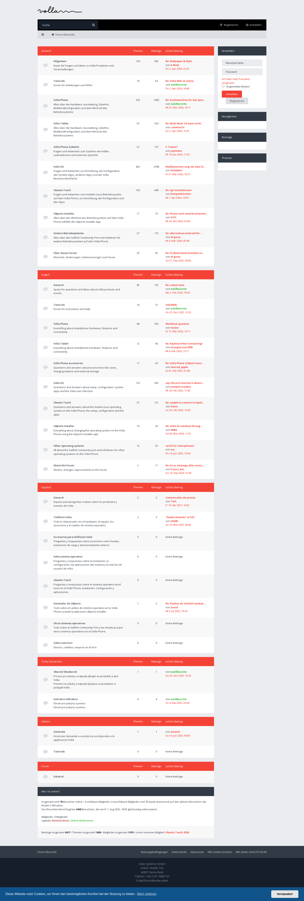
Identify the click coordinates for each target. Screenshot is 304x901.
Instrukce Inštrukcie (66, 699)
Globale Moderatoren (81, 820)
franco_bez (177, 469)
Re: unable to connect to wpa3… (185, 402)
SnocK (174, 607)
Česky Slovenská (51, 661)
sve (173, 449)
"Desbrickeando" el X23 (180, 517)
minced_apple (179, 367)
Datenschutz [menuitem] (179, 852)
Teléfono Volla (63, 517)
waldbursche (179, 84)
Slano (174, 406)
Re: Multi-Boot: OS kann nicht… (184, 123)
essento (175, 731)
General (59, 285)
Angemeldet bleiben (236, 86)
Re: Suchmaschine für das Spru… (185, 100)
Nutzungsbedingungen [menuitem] (154, 852)
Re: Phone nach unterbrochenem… (187, 213)
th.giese (175, 237)
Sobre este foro (63, 643)
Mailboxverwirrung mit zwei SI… (186, 166)
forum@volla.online (156, 880)
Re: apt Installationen (179, 190)
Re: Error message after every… (185, 465)
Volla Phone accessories (68, 363)
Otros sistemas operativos (69, 623)
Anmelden (228, 51)
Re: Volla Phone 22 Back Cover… (185, 363)
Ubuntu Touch (62, 190)
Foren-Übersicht (47, 852)
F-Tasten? (172, 147)
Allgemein (60, 61)
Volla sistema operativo (68, 556)
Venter (175, 327)
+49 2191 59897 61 (158, 876)
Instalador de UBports (67, 603)
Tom (173, 501)
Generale (59, 731)
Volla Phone (61, 100)
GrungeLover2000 (182, 347)
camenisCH (177, 127)
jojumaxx (176, 150)
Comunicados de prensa (180, 497)
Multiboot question (177, 323)
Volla (174, 430)
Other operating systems (69, 445)
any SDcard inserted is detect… (185, 383)
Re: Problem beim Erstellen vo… (185, 253)
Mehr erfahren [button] (147, 894)
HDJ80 (174, 521)
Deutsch (46, 51)
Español (46, 487)
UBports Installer (64, 213)
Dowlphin (176, 170)
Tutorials (59, 81)
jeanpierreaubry (181, 386)
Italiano (45, 721)
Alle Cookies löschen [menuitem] (220, 852)
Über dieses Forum (65, 253)
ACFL (174, 217)
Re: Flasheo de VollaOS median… (186, 603)
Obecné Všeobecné (65, 671)
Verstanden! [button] (285, 894)
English (45, 274)
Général (59, 776)
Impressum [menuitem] (197, 852)
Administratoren (60, 820)
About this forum (64, 465)
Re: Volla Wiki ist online (180, 81)
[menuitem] (254, 24)
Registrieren (237, 101)
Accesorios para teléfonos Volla (73, 537)
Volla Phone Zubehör (66, 147)
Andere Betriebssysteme (69, 233)
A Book (175, 65)
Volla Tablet (61, 123)
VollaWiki (171, 304)
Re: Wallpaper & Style (179, 61)
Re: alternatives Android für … (184, 233)
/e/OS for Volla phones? (180, 445)
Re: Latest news (175, 285)
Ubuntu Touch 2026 (177, 832)
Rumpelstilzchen (181, 194)
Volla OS (59, 166)
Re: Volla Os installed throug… (184, 426)
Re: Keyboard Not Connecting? (184, 343)
